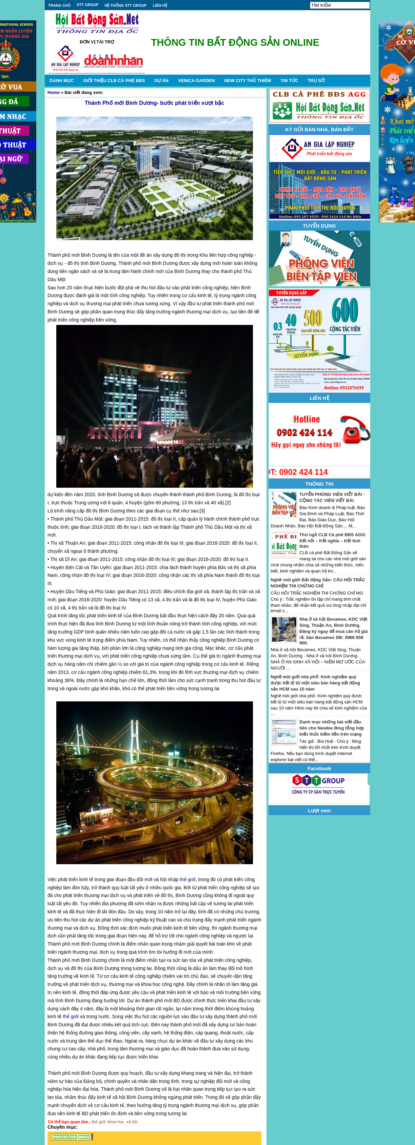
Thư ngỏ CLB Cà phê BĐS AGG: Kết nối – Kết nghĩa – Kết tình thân (333, 540)
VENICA (196, 80)
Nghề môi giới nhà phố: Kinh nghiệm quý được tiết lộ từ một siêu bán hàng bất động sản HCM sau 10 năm (315, 683)
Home (53, 92)
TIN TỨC (289, 80)
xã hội (131, 1122)
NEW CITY (247, 80)
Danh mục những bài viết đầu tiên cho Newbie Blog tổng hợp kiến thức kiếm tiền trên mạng (331, 728)
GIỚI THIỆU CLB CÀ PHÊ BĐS (114, 80)
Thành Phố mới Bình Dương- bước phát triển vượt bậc (154, 103)
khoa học (115, 1122)
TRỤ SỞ (316, 80)
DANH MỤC (62, 80)
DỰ (162, 80)
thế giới (188, 879)
